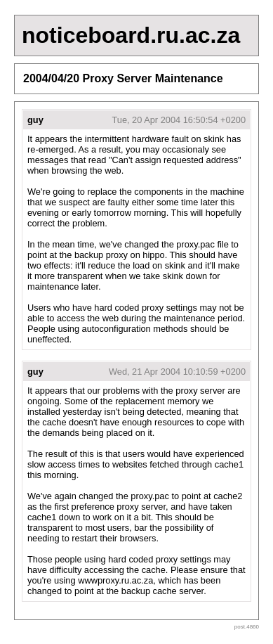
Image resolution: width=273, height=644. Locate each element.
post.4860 (246, 627)
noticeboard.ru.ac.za (131, 35)
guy (35, 120)
